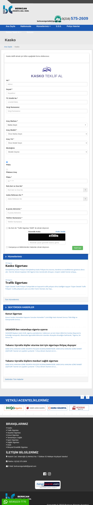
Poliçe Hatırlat (73, 26)
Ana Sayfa (10, 26)
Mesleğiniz (10, 148)
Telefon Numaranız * (14, 218)
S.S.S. (58, 26)
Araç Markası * (12, 121)
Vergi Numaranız (12, 107)
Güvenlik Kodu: (46, 231)
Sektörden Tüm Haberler (14, 379)
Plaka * (9, 177)
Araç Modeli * (11, 130)
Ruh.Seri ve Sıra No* (14, 186)
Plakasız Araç (11, 172)
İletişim (30, 32)
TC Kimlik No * (12, 98)
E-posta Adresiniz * (13, 209)
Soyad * (9, 89)
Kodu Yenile (60, 232)
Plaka (8, 165)
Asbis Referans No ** (14, 195)
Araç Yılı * (10, 139)
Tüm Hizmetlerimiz (12, 300)
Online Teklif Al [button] (13, 32)
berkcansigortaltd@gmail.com (49, 21)
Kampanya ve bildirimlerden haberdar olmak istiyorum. (27, 247)
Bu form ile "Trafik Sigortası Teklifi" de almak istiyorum (27, 228)
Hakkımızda (25, 26)
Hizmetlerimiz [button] (43, 26)
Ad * (8, 80)
